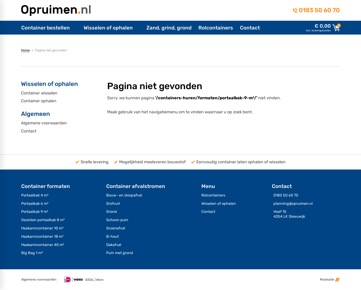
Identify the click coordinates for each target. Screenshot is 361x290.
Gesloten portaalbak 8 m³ (42, 220)
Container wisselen (39, 93)
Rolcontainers (213, 195)
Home (25, 50)
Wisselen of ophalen (218, 203)
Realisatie (330, 279)
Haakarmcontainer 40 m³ (42, 245)
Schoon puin (117, 220)
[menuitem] (48, 28)
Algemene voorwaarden (44, 123)
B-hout (112, 236)
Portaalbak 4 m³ (34, 195)
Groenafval (115, 228)
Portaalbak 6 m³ (34, 203)
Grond (111, 211)
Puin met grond (119, 253)
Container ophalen (38, 101)
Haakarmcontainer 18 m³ (42, 236)
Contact (28, 131)
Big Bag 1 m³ (32, 253)
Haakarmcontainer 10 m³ (42, 228)
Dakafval (113, 245)
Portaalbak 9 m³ (34, 211)
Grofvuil (113, 203)
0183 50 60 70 (319, 10)
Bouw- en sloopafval (124, 195)
